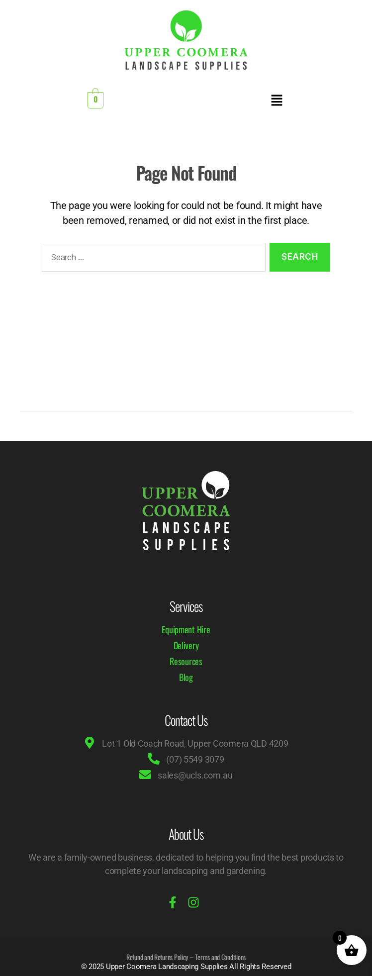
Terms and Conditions (220, 957)
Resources (186, 661)
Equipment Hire (186, 629)
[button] (276, 100)
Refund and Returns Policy (157, 957)
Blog (186, 677)
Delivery (186, 645)
